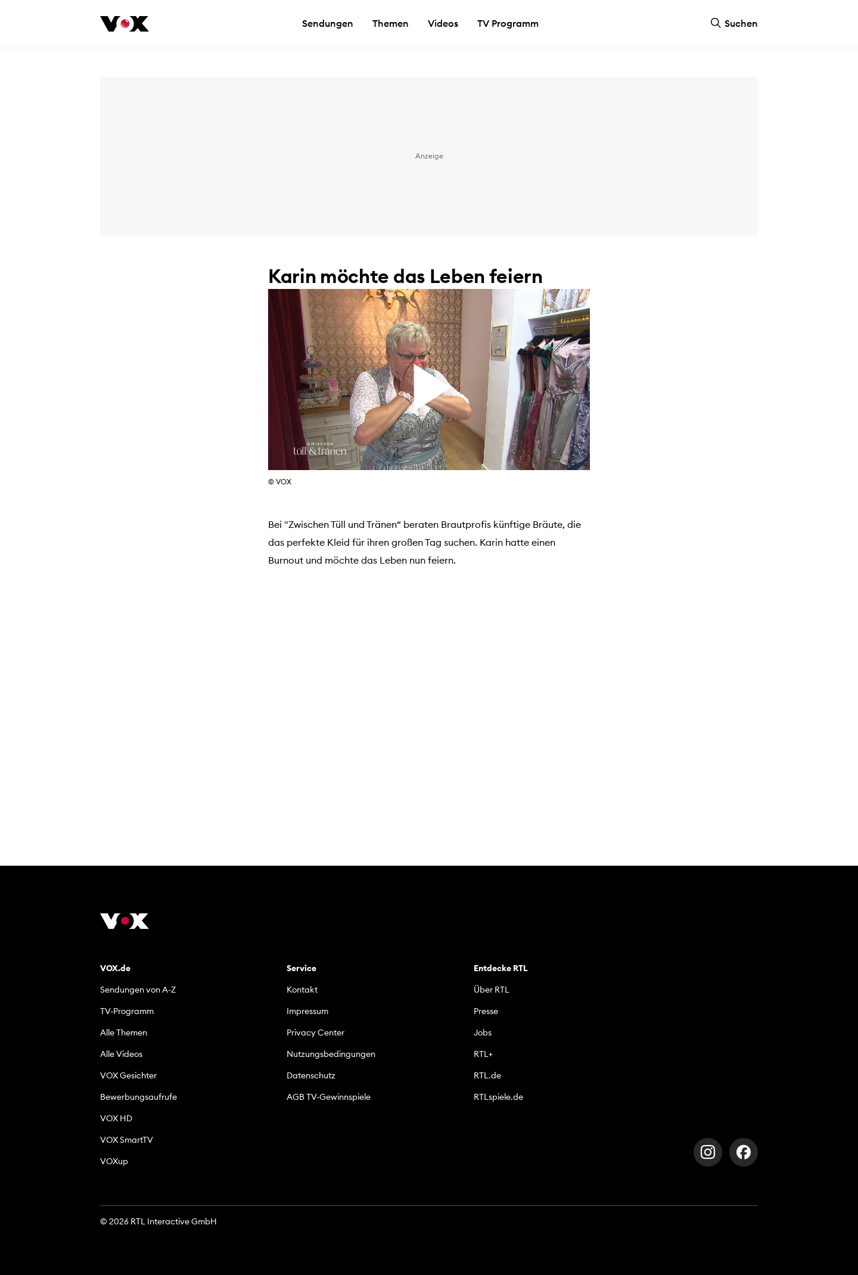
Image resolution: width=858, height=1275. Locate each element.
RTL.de (487, 1075)
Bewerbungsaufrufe (138, 1096)
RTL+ (483, 1054)
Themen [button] (390, 23)
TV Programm (508, 23)
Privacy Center (315, 1032)
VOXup (114, 1161)
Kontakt (302, 989)
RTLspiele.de (498, 1096)
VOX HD (116, 1118)
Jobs (483, 1032)
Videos (443, 23)
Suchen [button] (734, 23)
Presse (486, 1011)
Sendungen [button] (327, 23)
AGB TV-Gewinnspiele (329, 1096)
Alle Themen (123, 1032)
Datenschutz (311, 1075)
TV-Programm (127, 1011)
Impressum (307, 1011)
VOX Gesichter (128, 1075)
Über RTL (491, 989)
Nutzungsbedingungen (331, 1054)
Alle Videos (121, 1054)
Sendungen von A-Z (138, 989)
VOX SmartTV (126, 1139)
